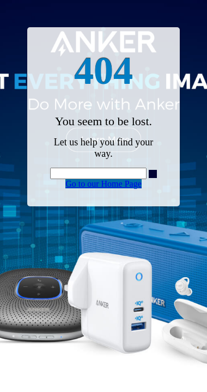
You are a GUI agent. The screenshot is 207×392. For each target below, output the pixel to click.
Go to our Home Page (103, 183)
